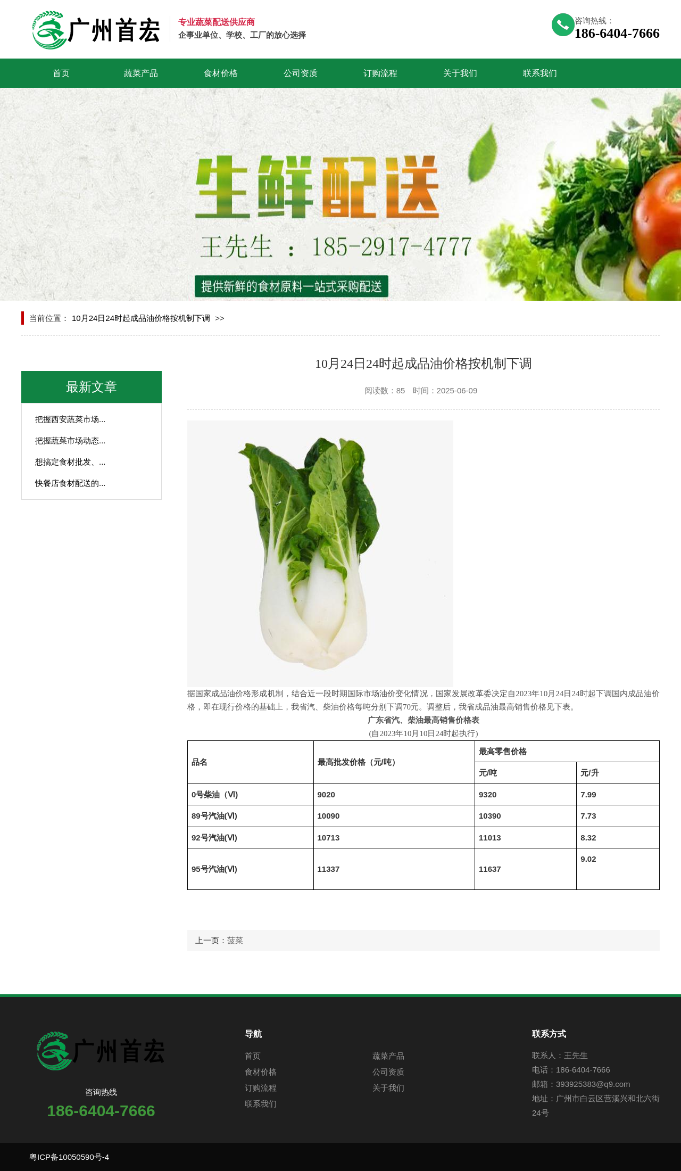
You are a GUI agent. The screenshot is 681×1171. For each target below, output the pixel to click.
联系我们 (540, 73)
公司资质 (301, 73)
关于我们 (460, 73)
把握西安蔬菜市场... (70, 419)
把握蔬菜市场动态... (70, 440)
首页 (61, 73)
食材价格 (221, 73)
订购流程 (380, 73)
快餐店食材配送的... (70, 483)
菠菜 (235, 940)
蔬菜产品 (141, 73)
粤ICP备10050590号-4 (69, 1156)
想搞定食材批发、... (70, 461)
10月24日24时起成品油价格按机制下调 (141, 318)
